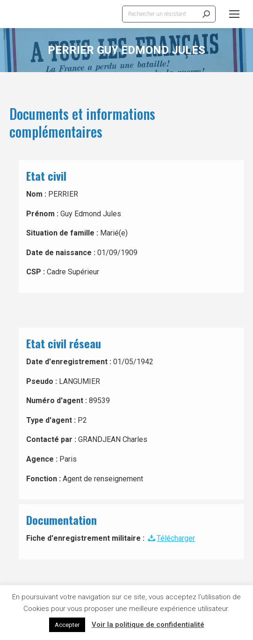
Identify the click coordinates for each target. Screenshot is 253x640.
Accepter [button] (67, 624)
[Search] (169, 14)
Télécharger (170, 538)
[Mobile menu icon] (234, 14)
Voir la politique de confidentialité (148, 624)
